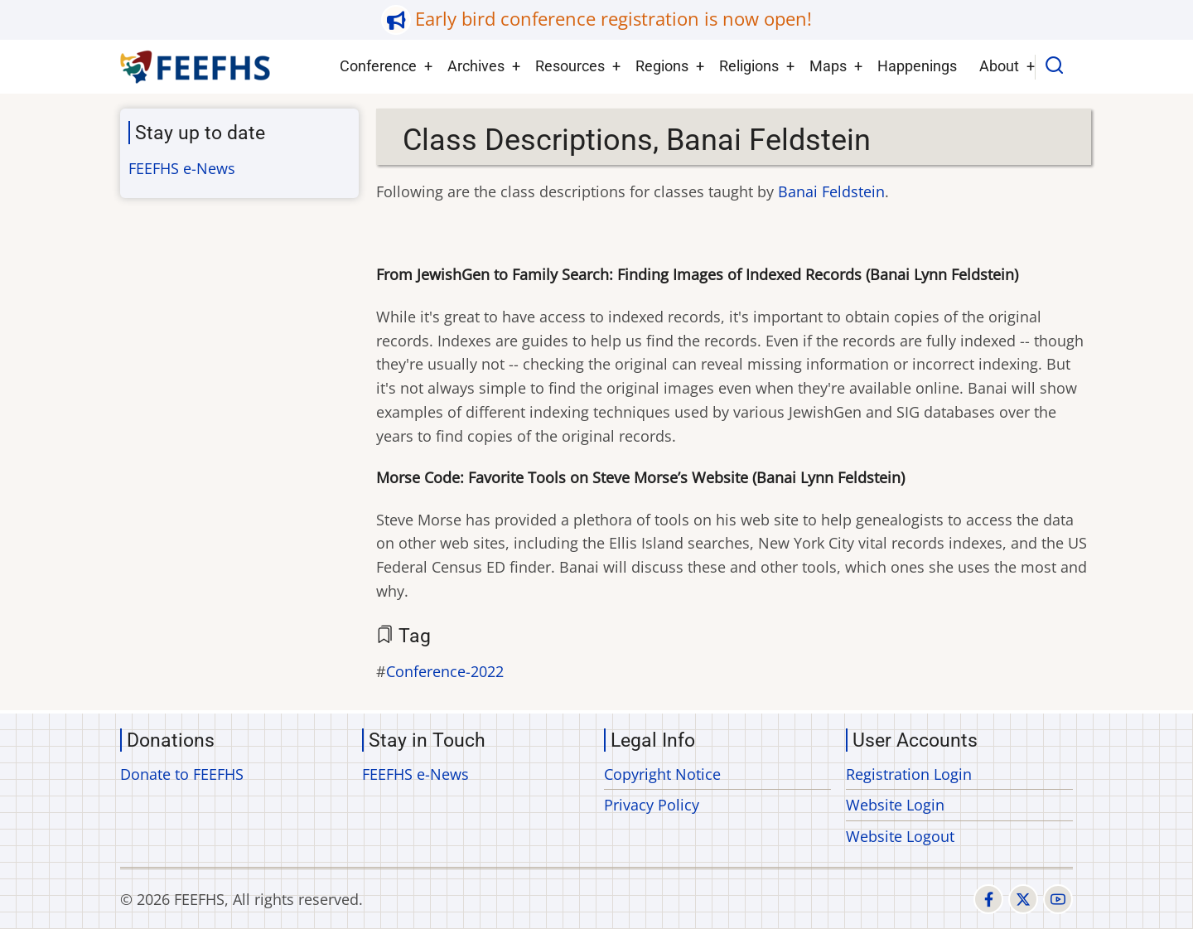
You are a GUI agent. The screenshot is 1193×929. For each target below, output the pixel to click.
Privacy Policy (651, 805)
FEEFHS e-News (181, 168)
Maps (828, 66)
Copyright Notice (662, 774)
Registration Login (909, 774)
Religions (749, 66)
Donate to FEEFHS (182, 774)
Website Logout (900, 836)
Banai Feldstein (831, 191)
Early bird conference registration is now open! (613, 19)
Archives (476, 66)
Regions (661, 66)
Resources (570, 66)
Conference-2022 (445, 671)
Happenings (917, 66)
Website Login (895, 805)
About (999, 66)
